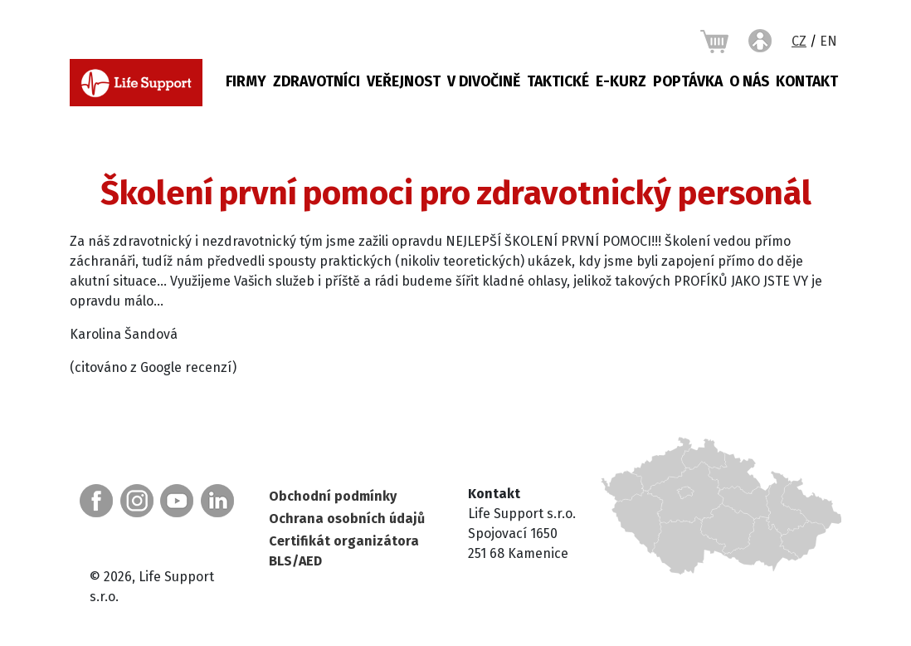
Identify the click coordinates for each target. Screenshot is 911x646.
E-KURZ (621, 82)
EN (828, 41)
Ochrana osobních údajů (347, 518)
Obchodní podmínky (333, 496)
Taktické (558, 82)
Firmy (246, 82)
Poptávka (688, 82)
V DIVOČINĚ (483, 82)
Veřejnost (404, 82)
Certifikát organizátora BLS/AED (344, 551)
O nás (749, 82)
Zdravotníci (316, 82)
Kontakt (807, 82)
